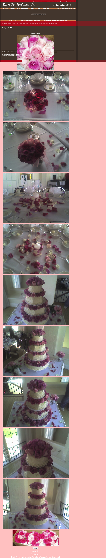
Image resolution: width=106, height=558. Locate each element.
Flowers (18, 23)
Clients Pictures (34, 23)
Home (31, 1)
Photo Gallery (11, 23)
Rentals (36, 1)
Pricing (27, 23)
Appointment (63, 1)
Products (4, 23)
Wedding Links (53, 23)
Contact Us (73, 1)
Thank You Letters (43, 23)
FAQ (68, 1)
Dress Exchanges (54, 1)
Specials (22, 23)
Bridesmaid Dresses (44, 1)
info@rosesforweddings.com (9, 55)
